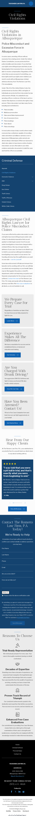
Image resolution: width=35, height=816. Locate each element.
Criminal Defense (17, 748)
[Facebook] (12, 792)
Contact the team (13, 278)
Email (3, 567)
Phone (4, 561)
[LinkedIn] (19, 792)
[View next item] (25, 503)
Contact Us (17, 754)
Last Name (5, 555)
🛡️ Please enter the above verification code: (16, 595)
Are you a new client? (8, 574)
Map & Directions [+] (17, 776)
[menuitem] (17, 168)
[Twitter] (16, 792)
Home (17, 745)
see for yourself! (16, 259)
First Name (5, 548)
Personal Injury (17, 751)
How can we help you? (9, 580)
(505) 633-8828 (17, 784)
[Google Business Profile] (23, 792)
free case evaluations (23, 283)
